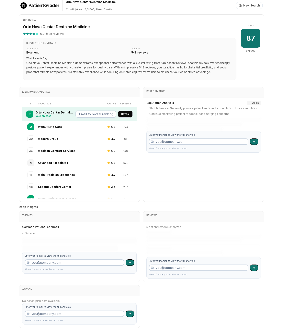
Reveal (125, 113)
